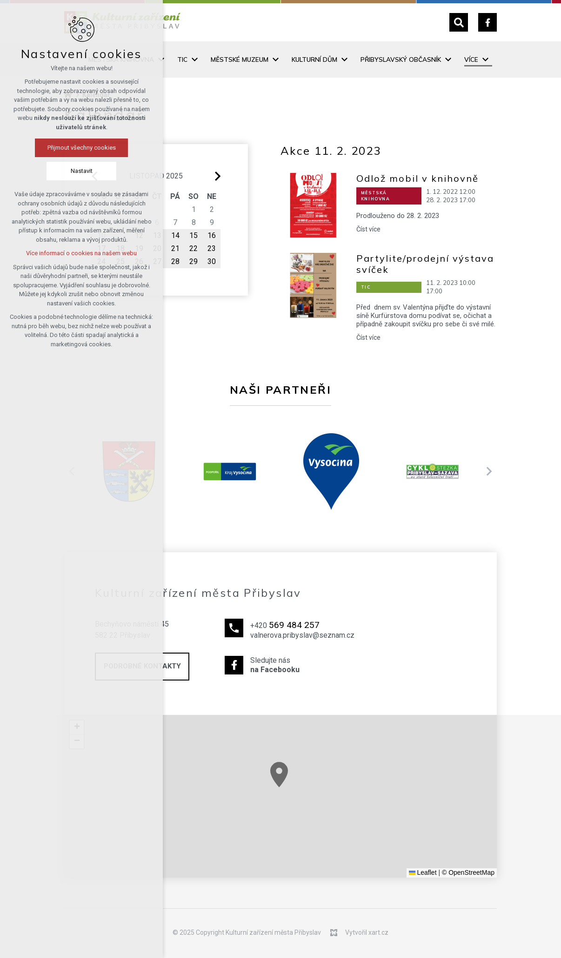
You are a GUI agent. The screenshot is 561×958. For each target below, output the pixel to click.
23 (211, 248)
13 (157, 235)
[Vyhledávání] (458, 22)
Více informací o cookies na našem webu (58, 253)
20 (157, 248)
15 (193, 235)
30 (211, 261)
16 (211, 235)
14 (175, 235)
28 (175, 261)
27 (157, 261)
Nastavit (59, 170)
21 (175, 248)
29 (193, 261)
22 (193, 248)
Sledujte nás (302, 665)
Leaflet (423, 872)
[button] (300, 786)
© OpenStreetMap (468, 872)
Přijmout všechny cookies (59, 147)
